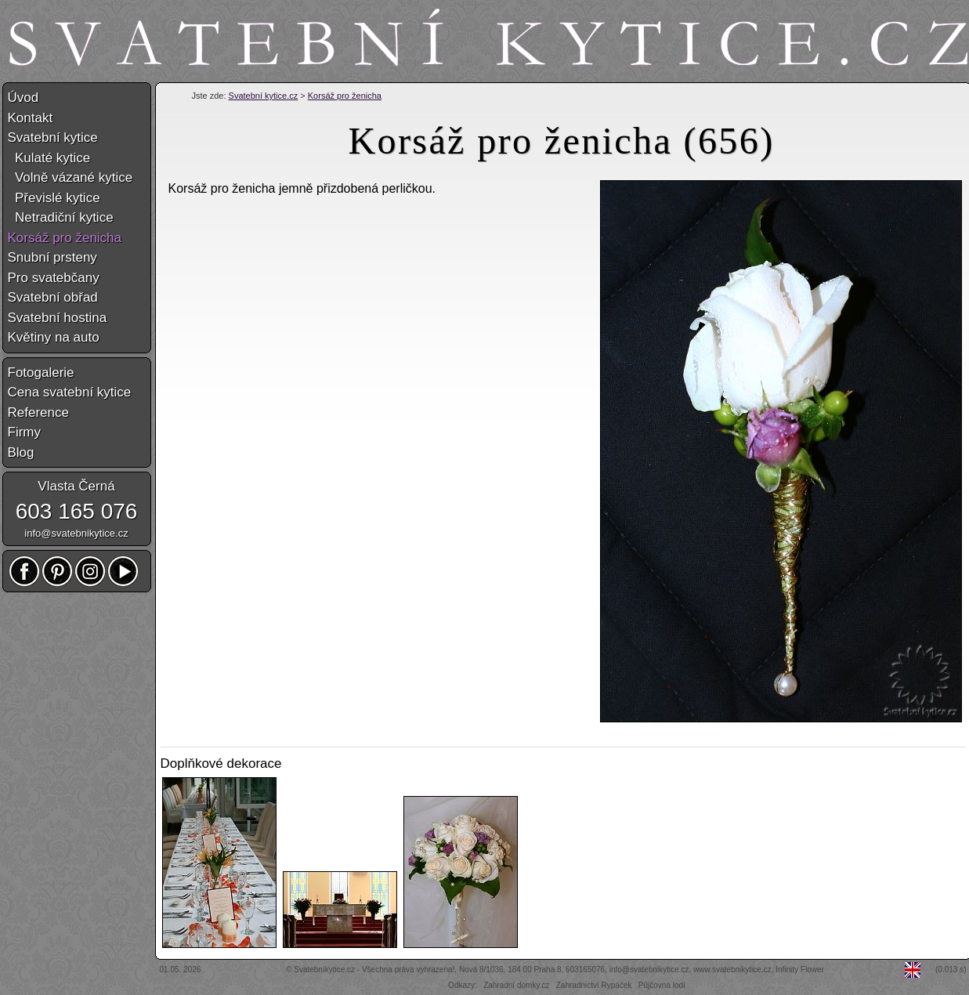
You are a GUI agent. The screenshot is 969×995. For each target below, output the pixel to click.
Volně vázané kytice (70, 177)
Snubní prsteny (52, 257)
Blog (21, 452)
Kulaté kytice (49, 157)
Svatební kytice (53, 137)
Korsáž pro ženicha (344, 95)
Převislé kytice (54, 197)
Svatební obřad (53, 297)
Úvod (23, 97)
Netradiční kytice (61, 217)
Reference (38, 412)
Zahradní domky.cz (516, 985)
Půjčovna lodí (661, 985)
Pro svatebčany (53, 277)
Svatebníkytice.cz (324, 969)
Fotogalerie (41, 372)
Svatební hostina (57, 317)
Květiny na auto (53, 337)
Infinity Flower (800, 969)
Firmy (24, 432)
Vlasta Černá (76, 486)
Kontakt (30, 117)
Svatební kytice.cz (263, 95)
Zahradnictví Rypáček (594, 985)
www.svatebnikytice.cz (732, 969)
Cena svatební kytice (70, 392)
